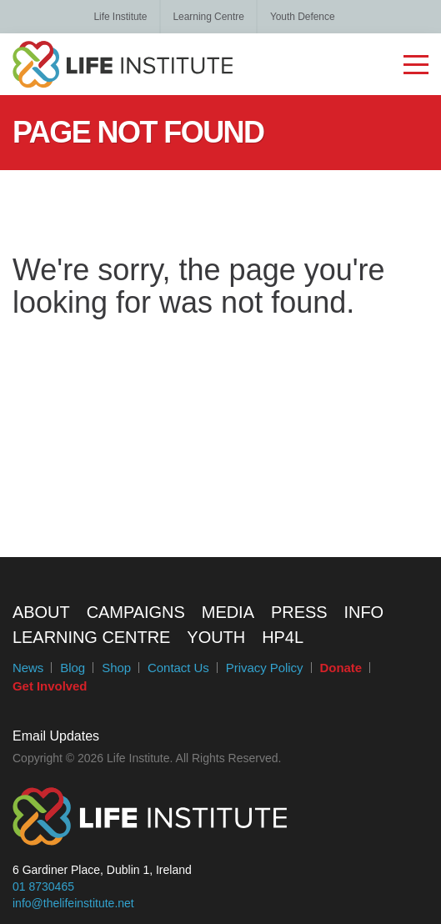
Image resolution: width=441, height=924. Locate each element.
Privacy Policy (264, 667)
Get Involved (50, 686)
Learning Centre (208, 17)
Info (364, 612)
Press (299, 612)
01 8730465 (43, 886)
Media (228, 612)
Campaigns (136, 612)
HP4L (282, 637)
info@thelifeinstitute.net (73, 903)
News (28, 667)
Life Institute (120, 17)
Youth (216, 637)
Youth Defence (302, 17)
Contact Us (178, 667)
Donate (341, 667)
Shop (116, 667)
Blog (72, 667)
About (41, 612)
